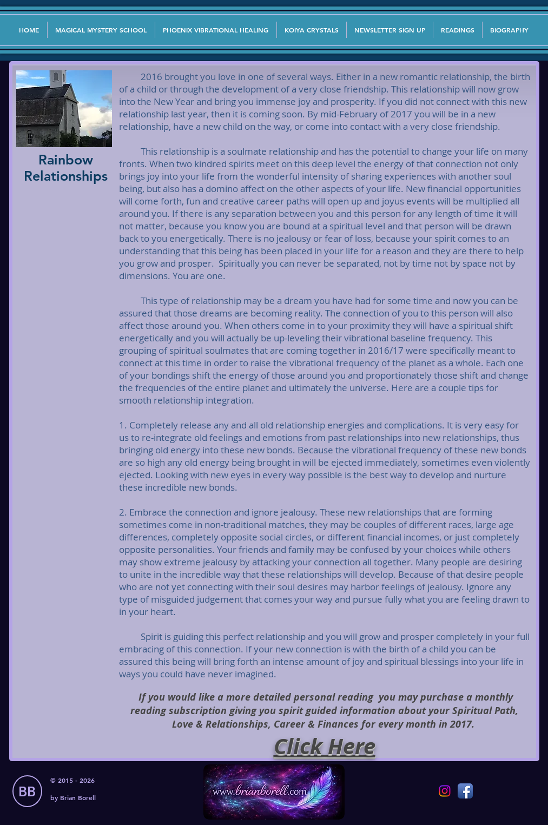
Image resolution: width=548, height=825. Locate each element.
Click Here (324, 746)
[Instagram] (444, 790)
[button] (390, 30)
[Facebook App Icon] (465, 790)
